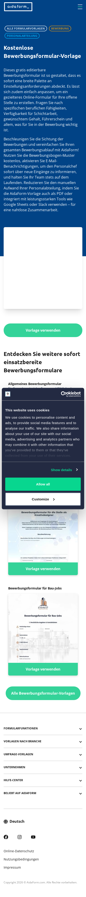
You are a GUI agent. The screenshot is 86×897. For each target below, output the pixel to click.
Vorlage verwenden (43, 330)
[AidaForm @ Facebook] (6, 836)
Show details (61, 470)
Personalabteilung (22, 36)
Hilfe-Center (13, 780)
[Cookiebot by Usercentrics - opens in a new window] (61, 394)
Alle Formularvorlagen (26, 28)
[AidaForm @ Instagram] (19, 836)
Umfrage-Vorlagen (18, 754)
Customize (43, 499)
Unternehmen (14, 767)
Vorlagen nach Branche (22, 741)
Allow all (43, 484)
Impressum (12, 867)
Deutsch (14, 821)
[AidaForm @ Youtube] (33, 836)
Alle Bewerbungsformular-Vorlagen (43, 693)
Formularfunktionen (21, 728)
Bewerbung (60, 28)
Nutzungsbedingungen (21, 859)
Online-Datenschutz (19, 851)
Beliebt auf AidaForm (20, 793)
